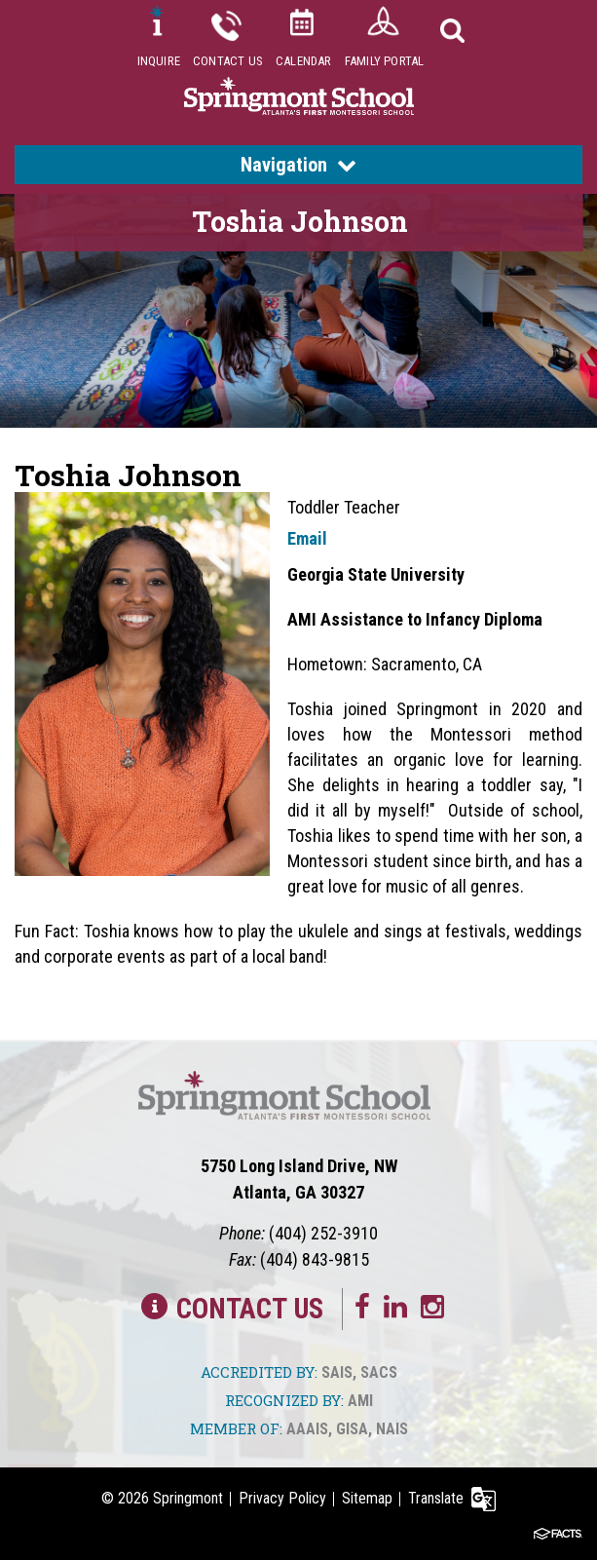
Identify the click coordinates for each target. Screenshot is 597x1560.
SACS (378, 1372)
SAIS (337, 1372)
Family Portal (385, 61)
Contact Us (228, 61)
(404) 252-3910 (323, 1233)
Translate (436, 1498)
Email (307, 538)
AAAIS (307, 1429)
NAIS (392, 1429)
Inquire (158, 61)
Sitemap (367, 1498)
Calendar (304, 61)
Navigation (298, 164)
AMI (360, 1400)
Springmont (188, 1498)
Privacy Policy (282, 1498)
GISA (352, 1429)
